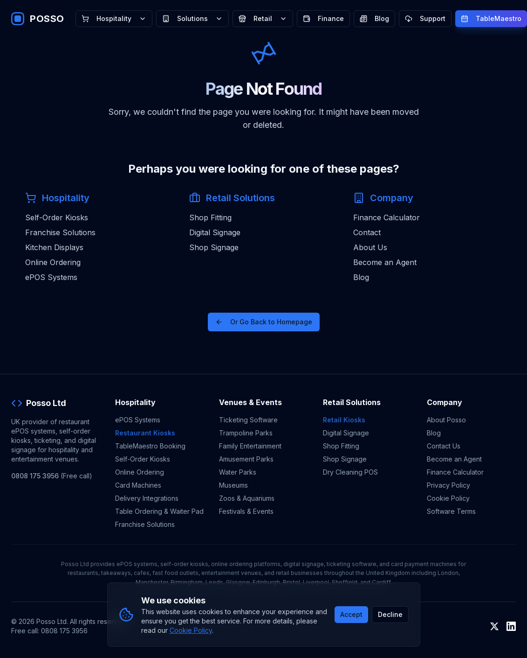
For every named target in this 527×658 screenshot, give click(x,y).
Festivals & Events (246, 511)
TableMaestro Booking (150, 446)
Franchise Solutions (60, 232)
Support (425, 18)
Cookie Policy (448, 498)
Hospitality (114, 18)
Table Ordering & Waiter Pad (159, 511)
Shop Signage (214, 247)
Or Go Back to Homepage (263, 322)
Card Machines (138, 485)
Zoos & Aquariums (246, 498)
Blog (374, 18)
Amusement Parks (246, 459)
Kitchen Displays (54, 247)
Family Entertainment (250, 446)
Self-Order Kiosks (56, 217)
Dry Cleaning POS (350, 472)
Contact (367, 232)
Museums (233, 485)
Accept (351, 614)
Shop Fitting (210, 217)
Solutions (192, 18)
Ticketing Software (248, 420)
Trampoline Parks (246, 433)
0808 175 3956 (35, 476)
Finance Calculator (386, 217)
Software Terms (451, 511)
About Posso (446, 420)
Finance (323, 18)
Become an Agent (385, 262)
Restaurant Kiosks (145, 433)
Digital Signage (214, 232)
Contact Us (443, 446)
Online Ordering (53, 262)
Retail (263, 18)
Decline (390, 614)
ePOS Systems (51, 277)
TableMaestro (491, 18)
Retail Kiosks (344, 420)
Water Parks (237, 472)
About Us (370, 247)
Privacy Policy (448, 485)
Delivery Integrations (146, 498)
